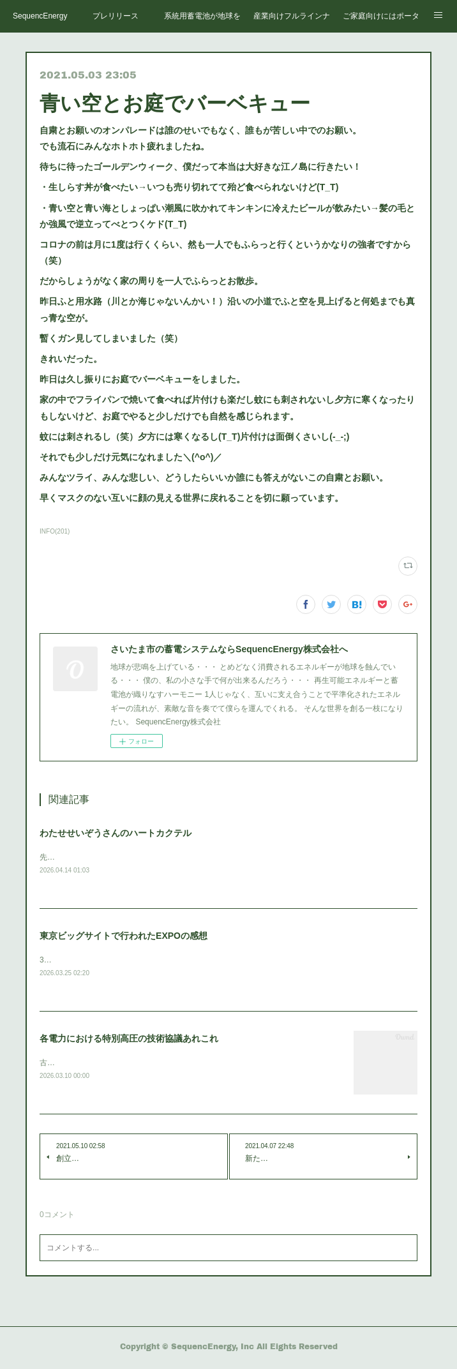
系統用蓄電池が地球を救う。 (202, 15)
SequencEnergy (40, 15)
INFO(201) (55, 531)
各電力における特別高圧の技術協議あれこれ (129, 1040)
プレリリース (116, 15)
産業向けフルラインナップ (291, 15)
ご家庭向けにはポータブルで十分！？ (381, 15)
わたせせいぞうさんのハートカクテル (115, 833)
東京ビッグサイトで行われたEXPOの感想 (123, 936)
